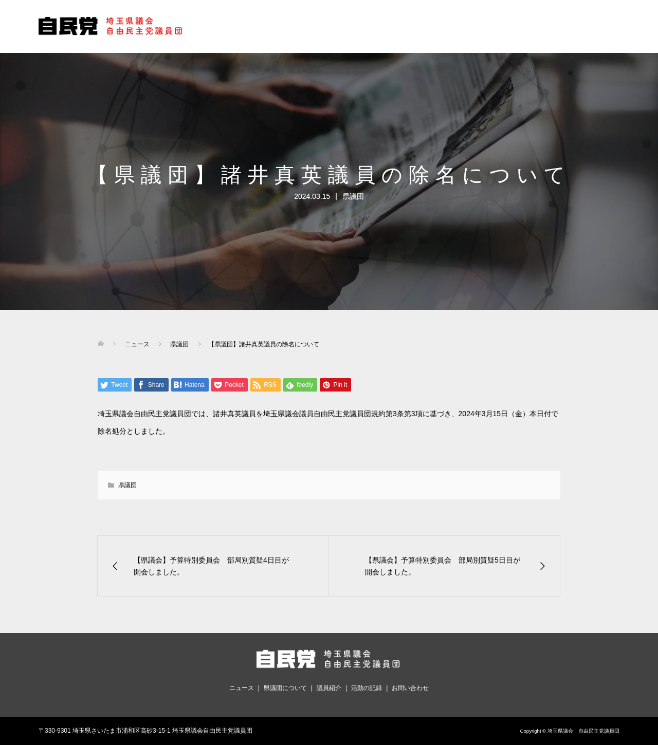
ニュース (241, 688)
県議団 (353, 196)
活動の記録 (366, 688)
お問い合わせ (410, 688)
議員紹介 (329, 688)
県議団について (285, 688)
